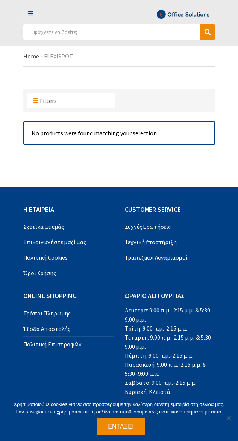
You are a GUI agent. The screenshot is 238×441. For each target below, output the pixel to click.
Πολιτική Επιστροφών (52, 344)
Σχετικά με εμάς (43, 226)
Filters (45, 101)
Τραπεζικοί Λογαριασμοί (156, 257)
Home (31, 56)
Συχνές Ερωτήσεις (148, 226)
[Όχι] (228, 418)
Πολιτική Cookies (45, 257)
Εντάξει (121, 426)
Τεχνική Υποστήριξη (151, 242)
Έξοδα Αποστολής (47, 328)
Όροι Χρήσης (39, 273)
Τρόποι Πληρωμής (47, 313)
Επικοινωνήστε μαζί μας (54, 242)
